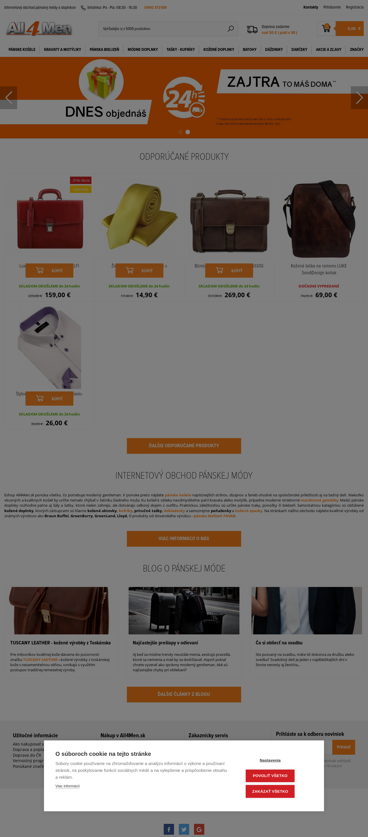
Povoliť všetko (278, 776)
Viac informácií (67, 787)
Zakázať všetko (278, 792)
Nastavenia (278, 761)
